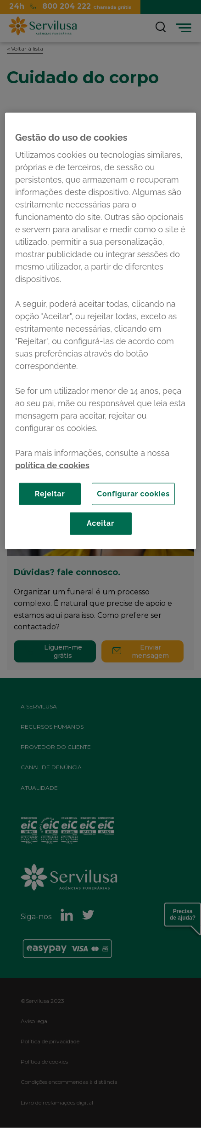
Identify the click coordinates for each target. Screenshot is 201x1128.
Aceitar (100, 523)
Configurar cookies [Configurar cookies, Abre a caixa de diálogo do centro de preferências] (133, 493)
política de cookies (52, 465)
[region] (100, 330)
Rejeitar (50, 493)
